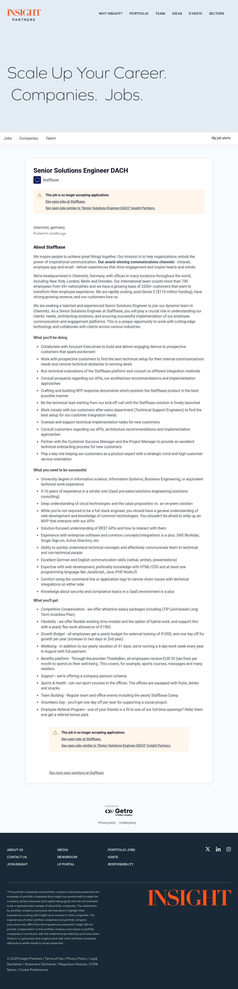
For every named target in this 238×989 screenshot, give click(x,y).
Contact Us (17, 857)
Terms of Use (54, 959)
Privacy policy (107, 822)
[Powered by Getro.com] (119, 811)
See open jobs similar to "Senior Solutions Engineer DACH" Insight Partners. (100, 208)
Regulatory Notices (73, 964)
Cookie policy (127, 822)
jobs (8, 138)
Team (160, 14)
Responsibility (121, 864)
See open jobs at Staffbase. (66, 201)
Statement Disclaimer (41, 964)
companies (28, 138)
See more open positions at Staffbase (76, 773)
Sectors (216, 14)
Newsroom (67, 857)
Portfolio (139, 14)
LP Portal (66, 864)
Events (195, 14)
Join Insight (17, 864)
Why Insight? (110, 14)
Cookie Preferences (33, 970)
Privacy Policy (76, 959)
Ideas (177, 14)
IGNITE (113, 857)
